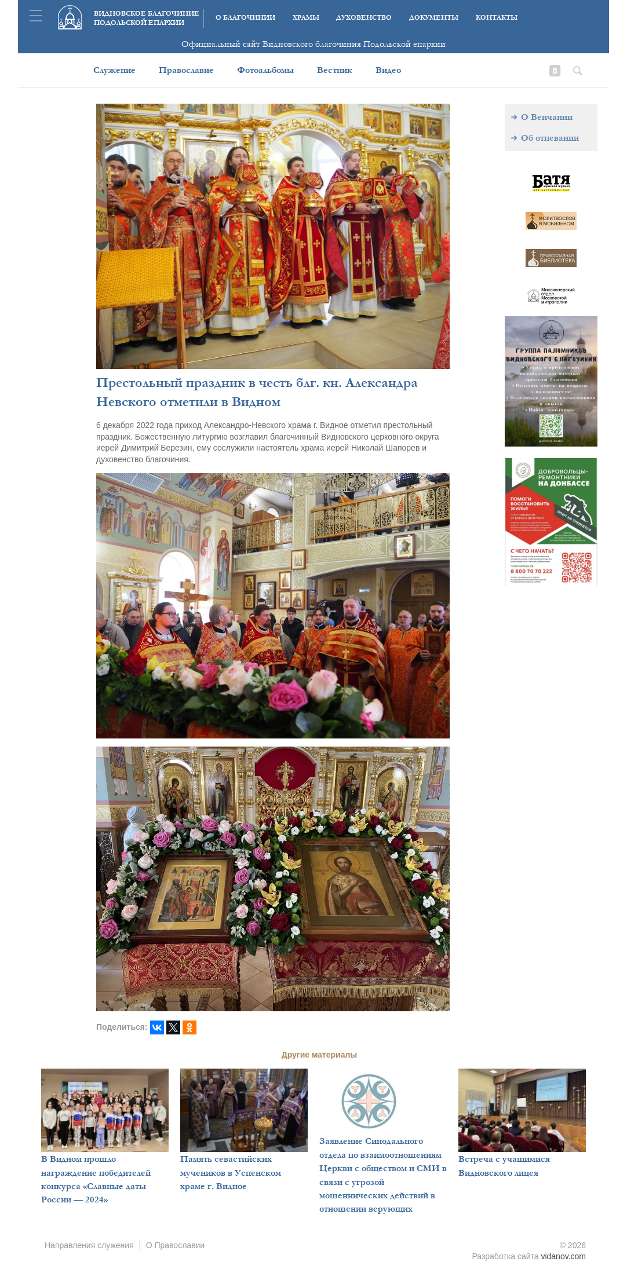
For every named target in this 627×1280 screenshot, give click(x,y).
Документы (433, 17)
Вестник (334, 70)
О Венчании (547, 117)
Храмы (306, 17)
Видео (388, 70)
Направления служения (89, 1245)
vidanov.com (563, 1256)
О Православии (175, 1245)
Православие (186, 70)
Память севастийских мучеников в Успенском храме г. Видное (230, 1172)
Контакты (496, 17)
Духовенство (364, 17)
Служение (114, 70)
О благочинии (245, 17)
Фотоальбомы (265, 70)
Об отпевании (550, 137)
